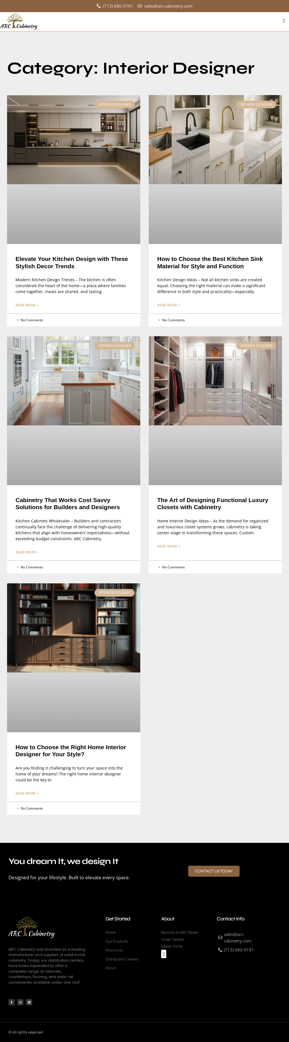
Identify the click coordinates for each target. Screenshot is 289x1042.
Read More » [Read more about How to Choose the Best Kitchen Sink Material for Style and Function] (168, 304)
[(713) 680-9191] (242, 949)
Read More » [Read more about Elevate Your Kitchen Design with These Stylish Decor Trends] (27, 304)
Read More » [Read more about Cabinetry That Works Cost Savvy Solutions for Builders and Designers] (27, 551)
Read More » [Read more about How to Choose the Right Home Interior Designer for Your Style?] (27, 793)
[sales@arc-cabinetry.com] (242, 937)
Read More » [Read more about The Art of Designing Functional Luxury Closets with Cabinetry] (168, 546)
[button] (283, 21)
